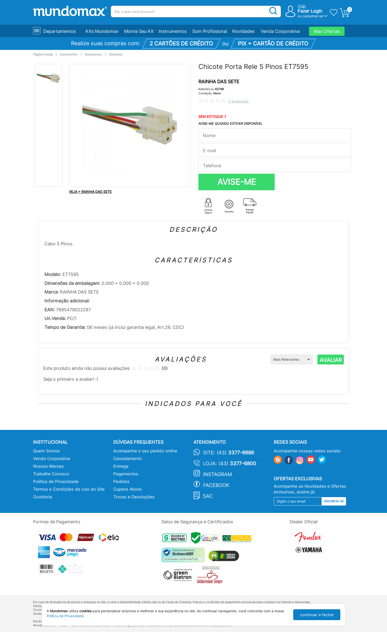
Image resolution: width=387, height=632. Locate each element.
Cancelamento (127, 458)
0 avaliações (238, 101)
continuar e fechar (317, 614)
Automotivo (68, 54)
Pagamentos (125, 473)
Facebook (216, 485)
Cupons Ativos (127, 489)
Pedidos (121, 481)
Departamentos (59, 31)
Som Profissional (209, 31)
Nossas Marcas (48, 466)
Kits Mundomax (102, 31)
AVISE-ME (236, 182)
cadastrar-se (313, 16)
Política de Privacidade (55, 481)
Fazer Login (310, 11)
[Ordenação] (292, 359)
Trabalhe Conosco (51, 473)
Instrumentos (173, 31)
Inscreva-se (334, 501)
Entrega (121, 466)
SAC (208, 496)
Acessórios (93, 54)
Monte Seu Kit (139, 31)
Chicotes (115, 54)
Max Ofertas (327, 31)
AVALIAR (331, 360)
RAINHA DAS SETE (218, 81)
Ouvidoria (42, 496)
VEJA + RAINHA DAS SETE (90, 192)
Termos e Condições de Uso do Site (69, 489)
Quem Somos (46, 450)
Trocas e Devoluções (134, 496)
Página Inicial (43, 54)
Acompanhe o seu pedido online (145, 450)
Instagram (217, 474)
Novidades (243, 31)
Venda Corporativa (280, 31)
